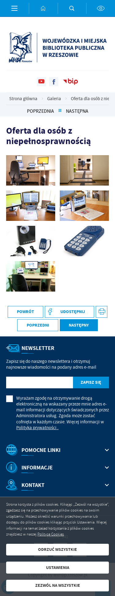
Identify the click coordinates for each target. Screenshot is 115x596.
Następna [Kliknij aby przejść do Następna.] (77, 111)
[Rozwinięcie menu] (57, 450)
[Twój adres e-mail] (39, 383)
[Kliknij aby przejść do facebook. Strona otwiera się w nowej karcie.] (53, 81)
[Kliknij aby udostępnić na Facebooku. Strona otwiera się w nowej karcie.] (69, 312)
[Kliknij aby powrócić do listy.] (60, 111)
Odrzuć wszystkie (57, 549)
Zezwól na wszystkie (57, 585)
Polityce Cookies (50, 534)
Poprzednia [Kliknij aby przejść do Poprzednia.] (40, 111)
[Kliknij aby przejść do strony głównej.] (43, 8)
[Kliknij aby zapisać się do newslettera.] (91, 383)
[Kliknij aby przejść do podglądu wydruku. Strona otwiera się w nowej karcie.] (102, 312)
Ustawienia (57, 568)
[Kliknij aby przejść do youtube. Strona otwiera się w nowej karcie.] (41, 81)
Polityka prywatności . (37, 428)
